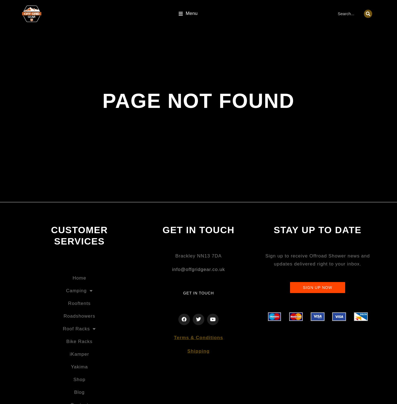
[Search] (368, 14)
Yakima (79, 367)
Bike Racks (79, 341)
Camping (79, 291)
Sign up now (317, 287)
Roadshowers (79, 316)
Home (79, 278)
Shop (79, 379)
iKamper (79, 354)
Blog (79, 392)
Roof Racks (79, 329)
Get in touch (198, 293)
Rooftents (79, 303)
